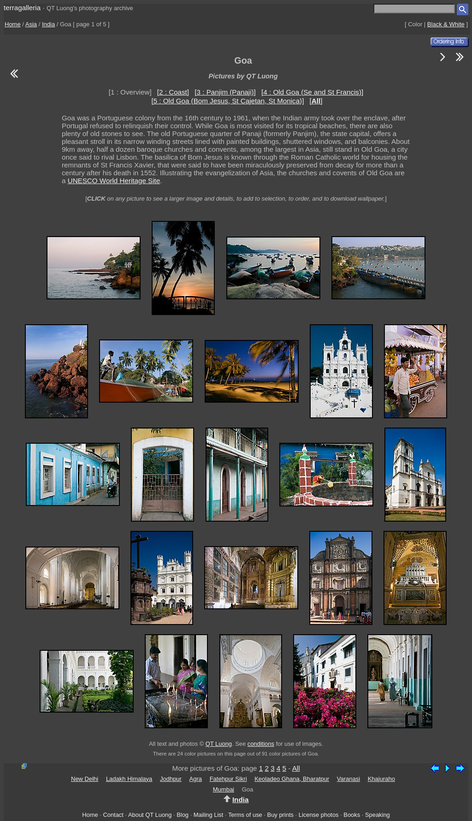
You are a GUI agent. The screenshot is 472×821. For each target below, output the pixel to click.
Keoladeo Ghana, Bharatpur (291, 778)
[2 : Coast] (173, 92)
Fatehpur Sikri (228, 778)
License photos (319, 814)
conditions (261, 743)
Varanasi (348, 778)
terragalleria (22, 8)
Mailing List (209, 814)
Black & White (446, 24)
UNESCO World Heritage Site (114, 180)
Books (351, 814)
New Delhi (84, 778)
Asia (31, 24)
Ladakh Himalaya (129, 778)
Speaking (377, 814)
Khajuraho (381, 778)
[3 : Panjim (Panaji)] (225, 92)
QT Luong (219, 743)
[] (316, 101)
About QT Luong (149, 814)
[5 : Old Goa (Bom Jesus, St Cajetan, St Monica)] (227, 101)
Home (13, 24)
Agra (195, 778)
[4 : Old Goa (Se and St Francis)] (312, 92)
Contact (113, 814)
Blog (183, 814)
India (48, 24)
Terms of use (245, 814)
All (296, 768)
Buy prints (280, 814)
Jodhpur (171, 778)
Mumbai (223, 789)
